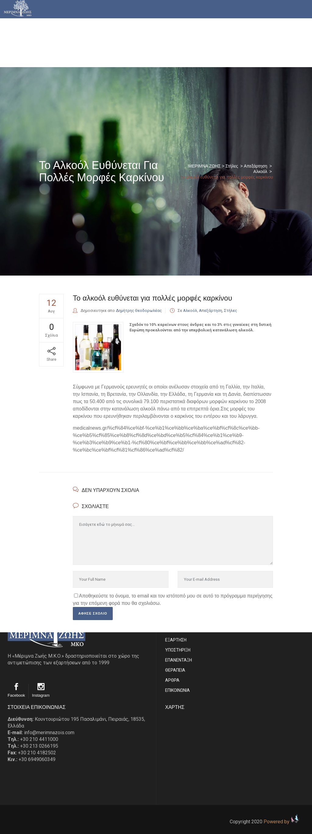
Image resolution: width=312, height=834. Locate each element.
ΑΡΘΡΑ (172, 680)
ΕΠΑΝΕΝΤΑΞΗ (178, 660)
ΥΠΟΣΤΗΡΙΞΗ (177, 650)
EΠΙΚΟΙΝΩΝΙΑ (177, 690)
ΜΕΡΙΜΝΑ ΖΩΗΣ (204, 166)
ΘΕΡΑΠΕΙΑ (175, 670)
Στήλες (231, 166)
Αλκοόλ (260, 171)
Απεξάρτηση (255, 166)
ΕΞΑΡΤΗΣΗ (175, 639)
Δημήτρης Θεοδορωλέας (139, 310)
